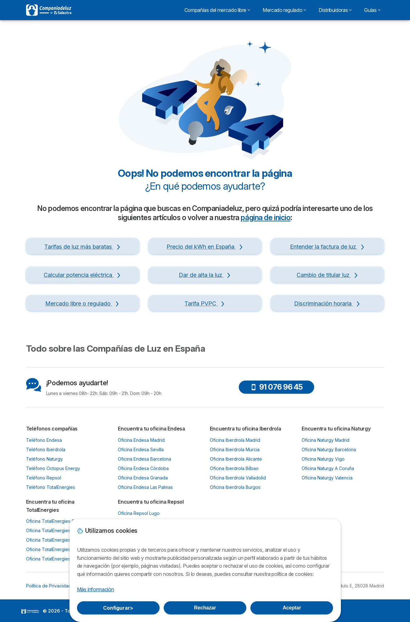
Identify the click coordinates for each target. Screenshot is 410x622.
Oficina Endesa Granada (143, 477)
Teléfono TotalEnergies (50, 487)
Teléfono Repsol (43, 477)
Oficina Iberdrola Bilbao (234, 468)
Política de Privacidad (48, 585)
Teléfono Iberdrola (45, 449)
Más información (95, 589)
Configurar (118, 608)
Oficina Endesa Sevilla (141, 449)
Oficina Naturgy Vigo (323, 459)
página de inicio (265, 217)
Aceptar (292, 607)
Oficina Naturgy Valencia (327, 477)
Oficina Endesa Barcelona (144, 459)
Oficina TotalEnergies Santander (59, 558)
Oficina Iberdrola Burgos (235, 487)
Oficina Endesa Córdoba (143, 468)
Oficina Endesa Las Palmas (145, 487)
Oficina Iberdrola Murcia (235, 449)
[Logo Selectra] (48, 10)
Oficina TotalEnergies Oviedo (56, 530)
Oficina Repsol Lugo (139, 513)
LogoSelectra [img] (30, 611)
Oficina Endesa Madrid (141, 440)
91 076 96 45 (276, 387)
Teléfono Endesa (44, 440)
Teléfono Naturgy (44, 459)
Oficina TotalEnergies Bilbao (55, 540)
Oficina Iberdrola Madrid (235, 440)
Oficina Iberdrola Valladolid (238, 477)
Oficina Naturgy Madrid (325, 440)
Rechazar (205, 607)
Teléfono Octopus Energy (53, 468)
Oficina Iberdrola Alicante (236, 459)
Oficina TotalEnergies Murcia (55, 549)
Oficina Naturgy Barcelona (329, 449)
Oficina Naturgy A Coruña (328, 468)
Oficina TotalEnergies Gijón (54, 521)
